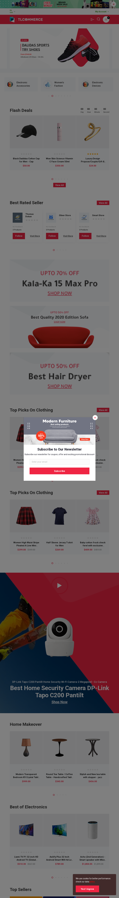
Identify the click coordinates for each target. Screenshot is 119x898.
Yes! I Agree (87, 889)
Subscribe (59, 471)
